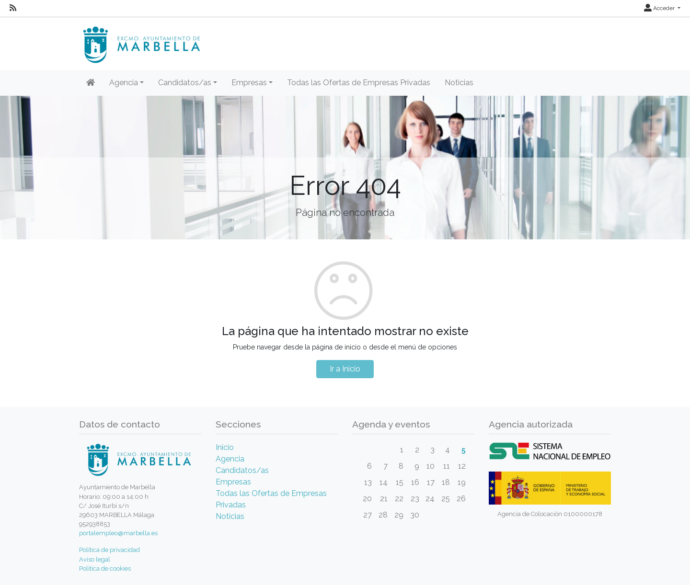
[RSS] (13, 8)
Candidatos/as (242, 470)
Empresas (233, 481)
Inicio (225, 447)
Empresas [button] (249, 82)
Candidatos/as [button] (184, 82)
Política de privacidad (109, 549)
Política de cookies (105, 568)
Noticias (459, 82)
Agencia (230, 458)
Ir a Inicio (345, 368)
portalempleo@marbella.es (118, 533)
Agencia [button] (123, 82)
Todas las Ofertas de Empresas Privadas (358, 82)
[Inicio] (90, 83)
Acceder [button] (660, 8)
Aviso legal (94, 559)
